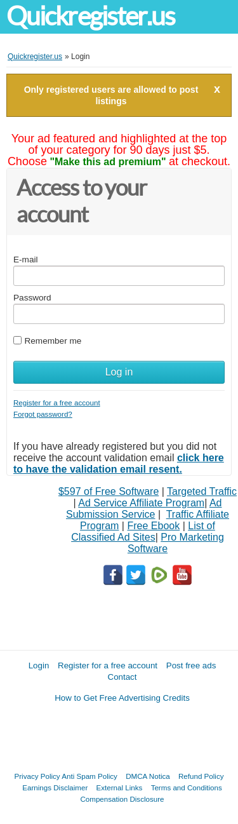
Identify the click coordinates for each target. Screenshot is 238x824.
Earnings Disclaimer (55, 787)
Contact (122, 677)
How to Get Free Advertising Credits (122, 698)
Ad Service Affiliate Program (141, 502)
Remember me (52, 341)
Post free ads (191, 665)
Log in (119, 372)
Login (39, 665)
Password (32, 297)
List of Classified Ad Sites (143, 531)
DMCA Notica (148, 776)
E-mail (25, 259)
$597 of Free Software (108, 491)
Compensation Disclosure (122, 799)
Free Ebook (153, 525)
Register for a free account (56, 402)
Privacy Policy (37, 776)
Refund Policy (201, 776)
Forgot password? (42, 414)
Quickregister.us (90, 16)
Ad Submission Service (143, 508)
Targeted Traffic (202, 491)
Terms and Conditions (186, 787)
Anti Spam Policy (89, 776)
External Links (119, 787)
